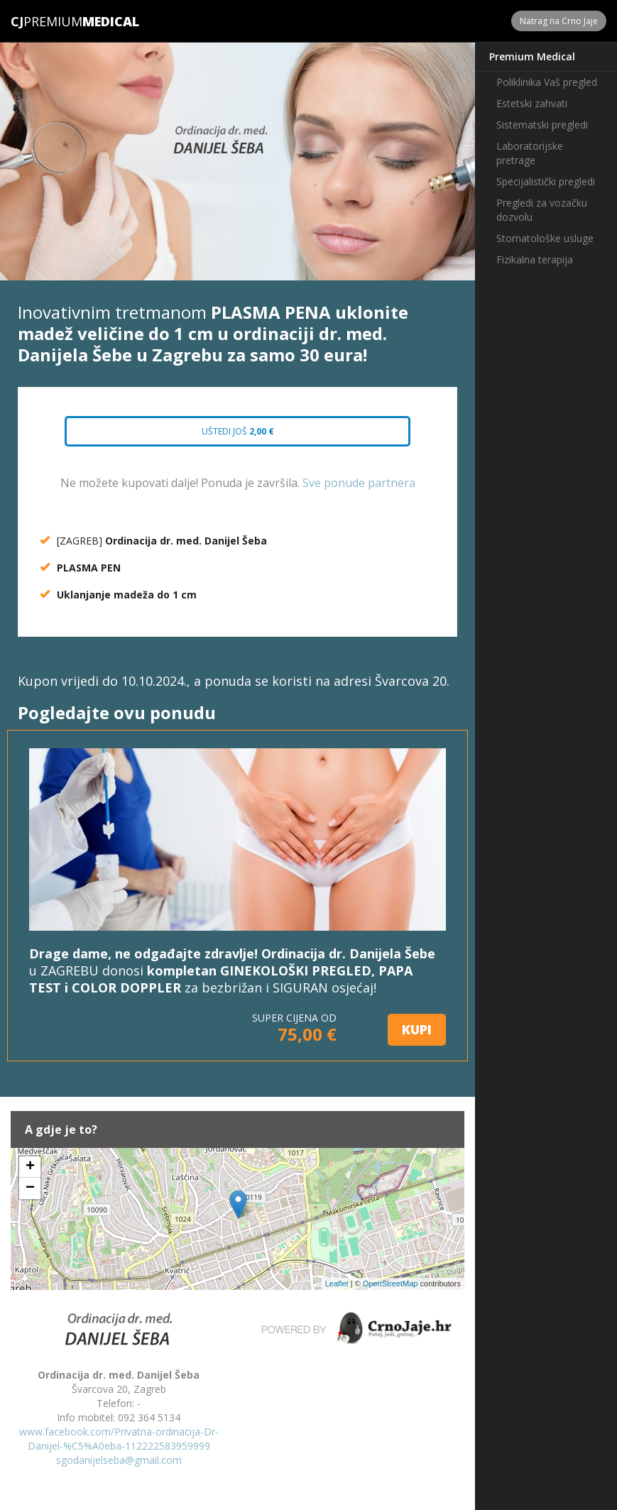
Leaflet (337, 1283)
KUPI (417, 1029)
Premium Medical (532, 56)
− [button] (30, 1188)
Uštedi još (238, 431)
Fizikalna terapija (534, 259)
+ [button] (30, 1167)
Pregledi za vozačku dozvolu (541, 210)
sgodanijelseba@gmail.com (119, 1460)
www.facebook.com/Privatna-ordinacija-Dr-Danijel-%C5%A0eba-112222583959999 (119, 1438)
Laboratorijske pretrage (529, 153)
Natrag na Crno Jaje (559, 21)
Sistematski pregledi (542, 124)
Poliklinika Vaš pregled (546, 82)
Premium (46, 21)
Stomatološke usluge (545, 238)
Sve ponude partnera (358, 483)
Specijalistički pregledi (545, 181)
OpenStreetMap (390, 1283)
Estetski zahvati (531, 103)
